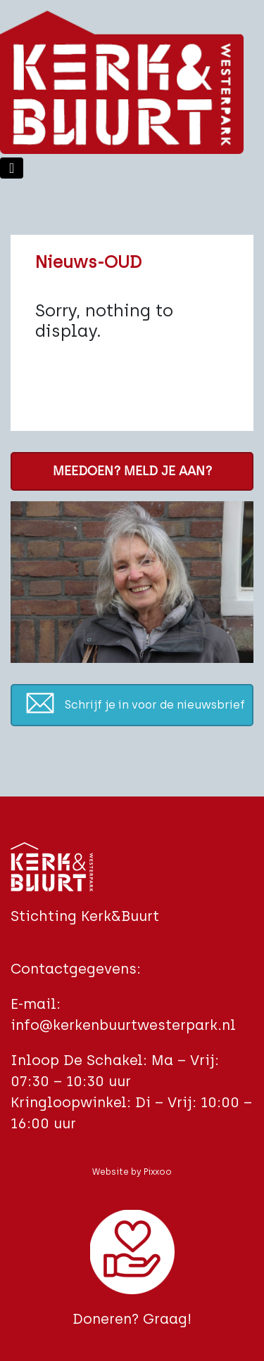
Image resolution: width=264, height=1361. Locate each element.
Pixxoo (158, 1172)
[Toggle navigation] (11, 168)
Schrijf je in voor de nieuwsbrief (155, 704)
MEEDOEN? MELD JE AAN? (132, 471)
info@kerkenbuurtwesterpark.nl (123, 1025)
